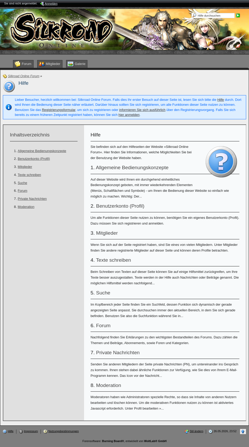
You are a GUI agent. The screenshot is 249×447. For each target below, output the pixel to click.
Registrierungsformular (58, 110)
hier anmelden (128, 115)
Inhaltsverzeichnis (30, 134)
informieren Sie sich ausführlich (142, 110)
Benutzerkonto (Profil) (34, 159)
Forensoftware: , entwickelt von (124, 441)
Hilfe (220, 100)
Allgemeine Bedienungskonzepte (42, 151)
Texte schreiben (29, 175)
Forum (22, 191)
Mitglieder (25, 167)
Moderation (26, 207)
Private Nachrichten (32, 199)
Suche (22, 183)
